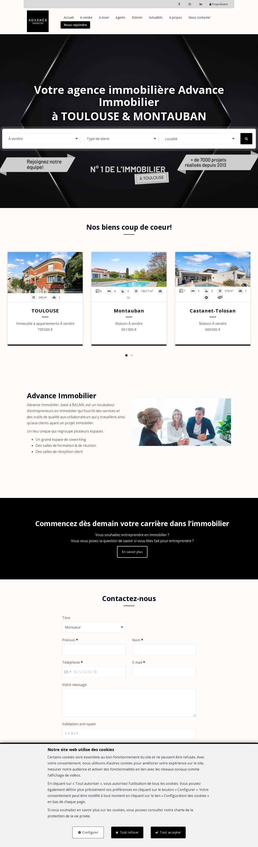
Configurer (90, 832)
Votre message (74, 684)
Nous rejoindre (75, 25)
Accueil (69, 17)
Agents (120, 17)
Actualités (156, 17)
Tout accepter (170, 832)
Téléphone (72, 662)
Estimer (137, 17)
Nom (137, 640)
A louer (104, 17)
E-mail (138, 662)
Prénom (70, 640)
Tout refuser (129, 832)
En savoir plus (132, 552)
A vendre (86, 17)
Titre (66, 617)
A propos (175, 17)
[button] (199, 138)
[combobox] (67, 672)
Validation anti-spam (79, 724)
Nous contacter (199, 17)
